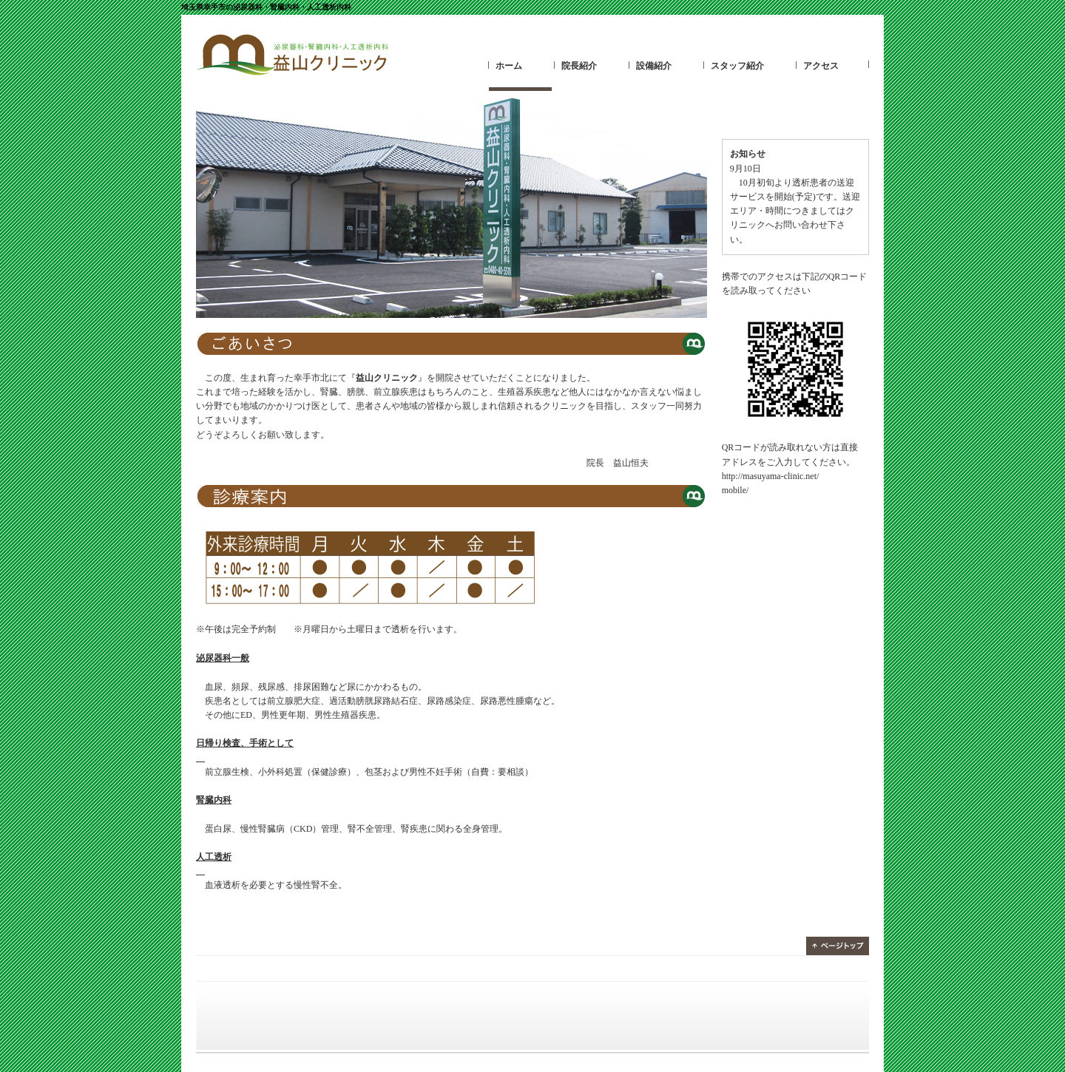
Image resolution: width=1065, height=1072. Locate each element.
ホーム (509, 66)
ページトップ (837, 946)
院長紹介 (579, 66)
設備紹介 (654, 66)
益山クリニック (292, 55)
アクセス (821, 66)
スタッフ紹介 (737, 66)
